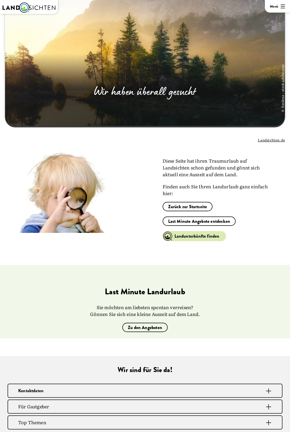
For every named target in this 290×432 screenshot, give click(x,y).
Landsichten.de (271, 139)
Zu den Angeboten (145, 327)
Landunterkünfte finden (197, 236)
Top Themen (32, 422)
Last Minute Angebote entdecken (199, 221)
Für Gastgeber (33, 406)
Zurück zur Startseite (187, 206)
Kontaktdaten (31, 390)
